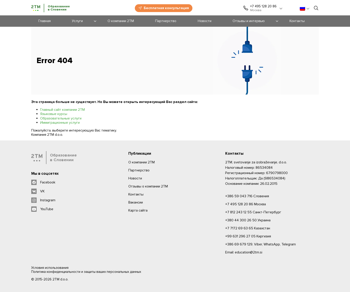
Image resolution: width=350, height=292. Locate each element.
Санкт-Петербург (253, 212)
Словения (247, 196)
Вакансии (135, 202)
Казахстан (247, 228)
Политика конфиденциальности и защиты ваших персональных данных (86, 272)
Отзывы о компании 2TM (148, 186)
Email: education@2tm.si (243, 252)
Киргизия (248, 236)
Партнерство (139, 170)
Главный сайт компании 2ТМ (62, 109)
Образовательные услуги (60, 118)
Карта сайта (138, 210)
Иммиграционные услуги (60, 122)
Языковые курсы (53, 114)
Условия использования (50, 268)
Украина (248, 220)
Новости (135, 178)
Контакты (136, 194)
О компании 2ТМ (141, 162)
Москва (245, 204)
